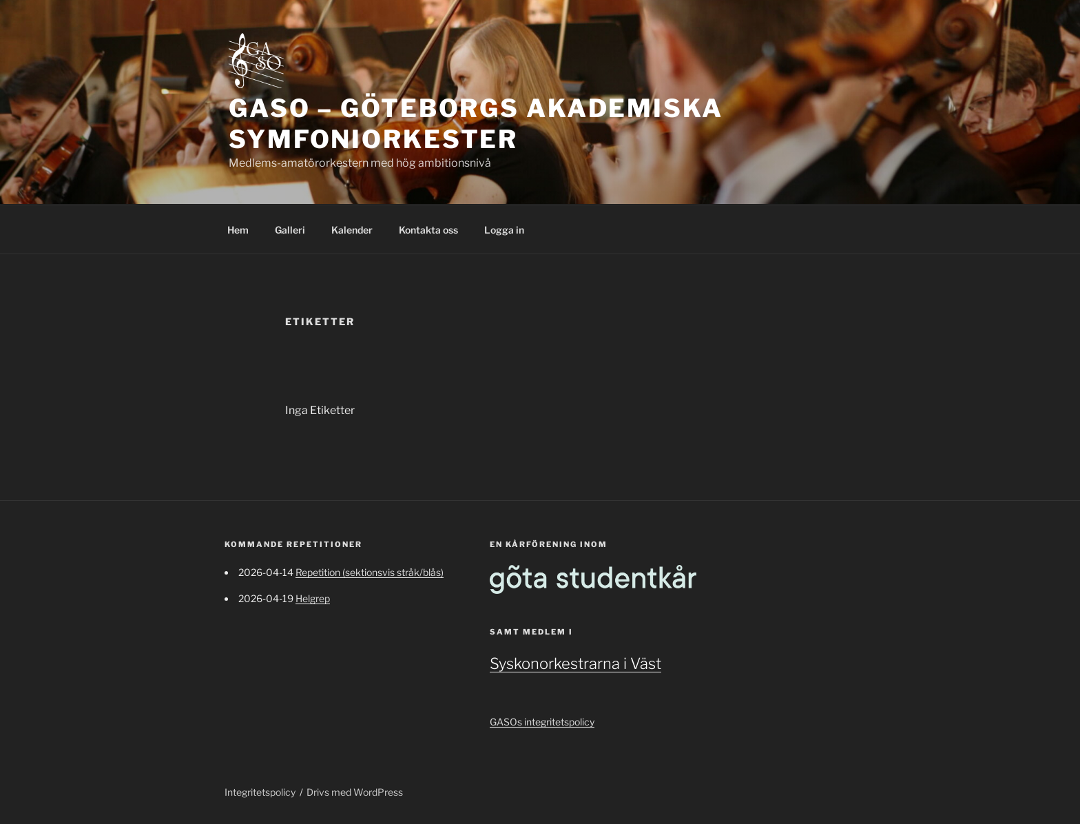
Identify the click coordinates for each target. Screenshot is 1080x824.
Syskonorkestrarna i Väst (575, 663)
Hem (238, 230)
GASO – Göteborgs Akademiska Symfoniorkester (476, 123)
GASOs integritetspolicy (542, 722)
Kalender (352, 230)
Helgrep (312, 598)
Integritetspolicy (260, 792)
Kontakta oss (428, 230)
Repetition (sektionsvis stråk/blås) (369, 572)
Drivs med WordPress (355, 792)
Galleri (290, 230)
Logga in (504, 230)
